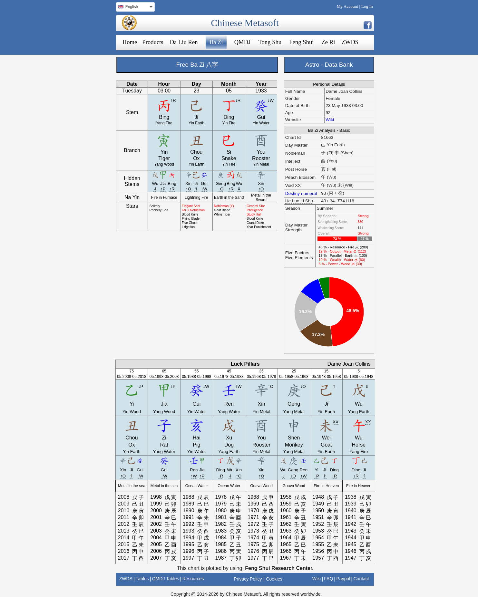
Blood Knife (190, 214)
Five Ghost (189, 223)
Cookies (274, 579)
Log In (367, 6)
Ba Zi (216, 42)
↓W (271, 100)
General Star (256, 206)
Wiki (330, 119)
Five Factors (297, 252)
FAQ (328, 578)
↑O (188, 189)
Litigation (188, 227)
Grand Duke (255, 223)
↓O (220, 189)
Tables (142, 578)
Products (152, 42)
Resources (193, 578)
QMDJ (242, 42)
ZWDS (349, 42)
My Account (347, 6)
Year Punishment (259, 227)
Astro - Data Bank (329, 64)
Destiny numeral (301, 193)
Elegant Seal (191, 206)
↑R (173, 100)
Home (129, 42)
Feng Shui (301, 42)
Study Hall (254, 214)
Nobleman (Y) (224, 206)
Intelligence (255, 210)
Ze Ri (328, 42)
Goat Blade (222, 210)
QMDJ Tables (165, 578)
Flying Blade (191, 218)
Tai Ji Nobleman (193, 210)
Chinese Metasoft (245, 22)
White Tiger (222, 214)
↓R (237, 100)
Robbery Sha (158, 210)
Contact (361, 578)
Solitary (154, 206)
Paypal (343, 578)
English (134, 8)
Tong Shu (269, 42)
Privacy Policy (248, 579)
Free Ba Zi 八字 (197, 64)
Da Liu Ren (184, 42)
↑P (163, 189)
